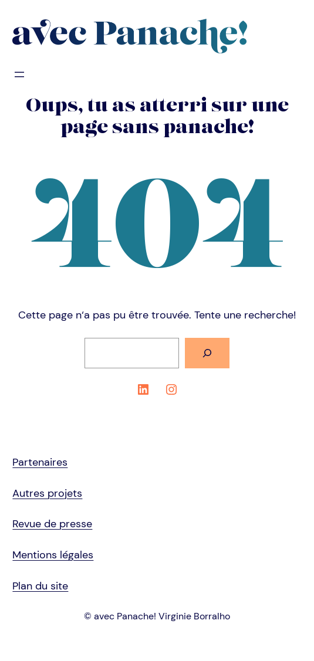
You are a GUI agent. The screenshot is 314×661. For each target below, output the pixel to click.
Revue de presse (52, 524)
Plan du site (40, 586)
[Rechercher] (207, 353)
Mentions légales (52, 555)
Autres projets (47, 493)
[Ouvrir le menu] (19, 74)
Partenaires (39, 462)
